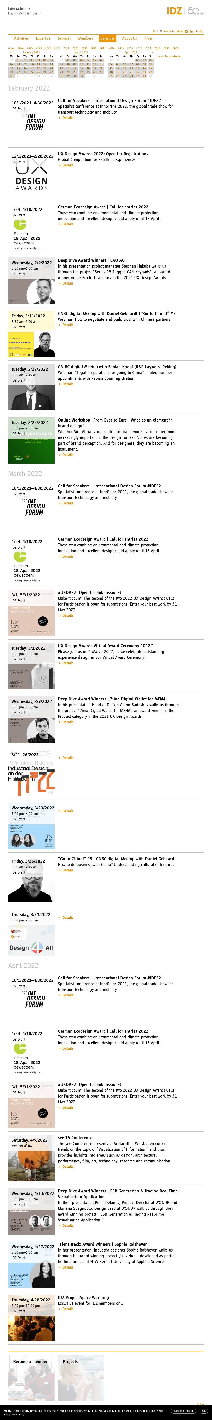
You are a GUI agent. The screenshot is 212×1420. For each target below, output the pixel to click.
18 (38, 68)
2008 (175, 48)
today (11, 48)
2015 (121, 48)
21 (11, 72)
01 (18, 60)
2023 (48, 48)
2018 (93, 48)
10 (32, 64)
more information (183, 1410)
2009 (166, 48)
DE (154, 31)
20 (51, 68)
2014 (130, 48)
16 (25, 68)
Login (180, 31)
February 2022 (31, 52)
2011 (148, 48)
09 (25, 64)
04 (38, 60)
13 (51, 64)
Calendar (107, 38)
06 (51, 60)
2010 (157, 48)
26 (45, 72)
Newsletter (169, 31)
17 (32, 68)
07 (11, 64)
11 (38, 64)
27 (51, 72)
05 (45, 60)
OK (204, 1410)
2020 (75, 48)
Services (64, 38)
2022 (57, 48)
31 (81, 76)
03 (32, 60)
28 (11, 76)
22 (18, 72)
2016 (112, 48)
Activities (21, 38)
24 (32, 72)
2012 (139, 48)
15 (18, 68)
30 (75, 76)
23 (25, 72)
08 (18, 64)
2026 (21, 48)
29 (68, 76)
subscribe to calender (169, 56)
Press (148, 38)
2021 (66, 48)
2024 (39, 48)
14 (11, 68)
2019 (84, 48)
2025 (30, 48)
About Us (129, 38)
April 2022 (131, 52)
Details (67, 117)
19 (45, 68)
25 (38, 72)
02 (25, 60)
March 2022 (81, 52)
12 (45, 64)
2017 (103, 48)
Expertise (43, 38)
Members (85, 38)
